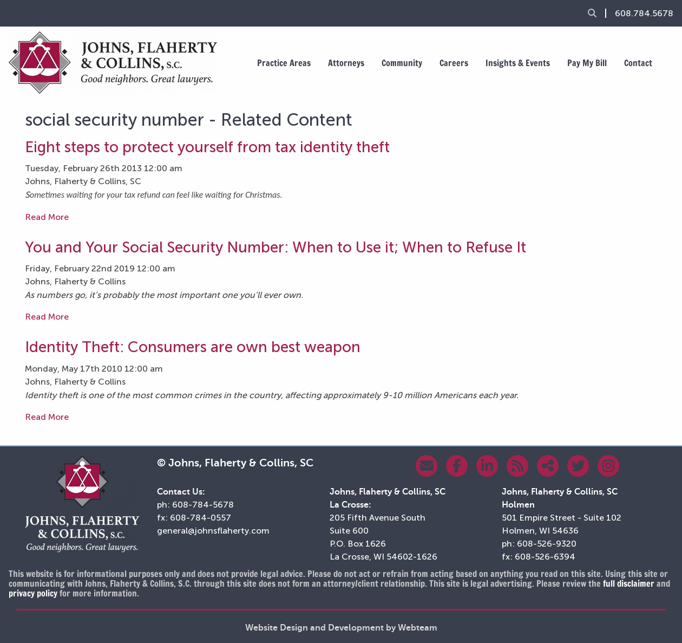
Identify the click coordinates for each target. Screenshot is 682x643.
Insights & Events (518, 63)
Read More (47, 217)
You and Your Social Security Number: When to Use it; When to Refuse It (275, 247)
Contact (638, 63)
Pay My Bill (587, 63)
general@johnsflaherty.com (213, 530)
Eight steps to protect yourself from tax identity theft (207, 147)
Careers (454, 63)
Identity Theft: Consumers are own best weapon (192, 347)
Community (402, 63)
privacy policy (33, 593)
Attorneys (346, 63)
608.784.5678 (644, 13)
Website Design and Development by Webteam (341, 628)
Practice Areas (284, 63)
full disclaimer (628, 583)
